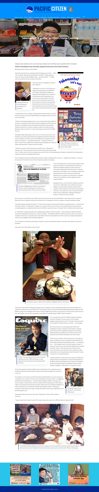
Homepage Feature (49, 33)
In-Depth (58, 33)
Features (41, 33)
